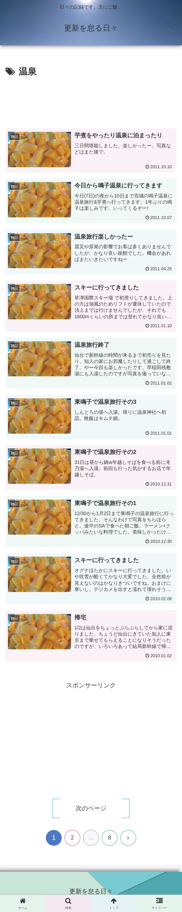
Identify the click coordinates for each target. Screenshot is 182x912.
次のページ (91, 808)
